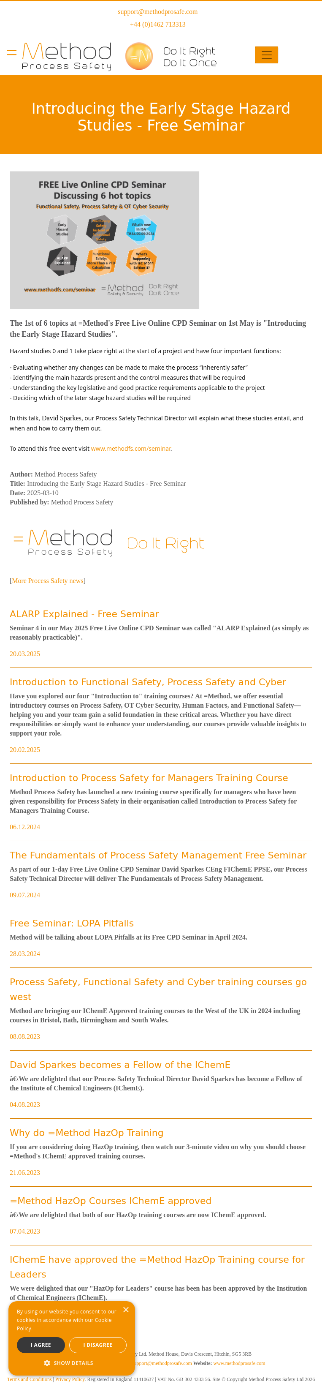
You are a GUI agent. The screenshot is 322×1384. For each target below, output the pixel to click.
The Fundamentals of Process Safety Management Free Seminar (158, 855)
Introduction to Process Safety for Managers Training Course (149, 778)
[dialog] (71, 1338)
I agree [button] (41, 1345)
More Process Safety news (47, 580)
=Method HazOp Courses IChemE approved (111, 1201)
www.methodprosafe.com (239, 1363)
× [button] (125, 1310)
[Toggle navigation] (267, 54)
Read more (47, 1328)
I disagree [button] (97, 1345)
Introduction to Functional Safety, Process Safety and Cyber (148, 682)
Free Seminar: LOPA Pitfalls (72, 923)
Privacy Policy (70, 1379)
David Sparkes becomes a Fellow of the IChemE (120, 1065)
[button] (72, 1363)
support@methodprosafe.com (158, 11)
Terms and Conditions (29, 1379)
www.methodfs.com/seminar (130, 448)
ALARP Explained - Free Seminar (84, 614)
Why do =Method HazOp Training (87, 1133)
